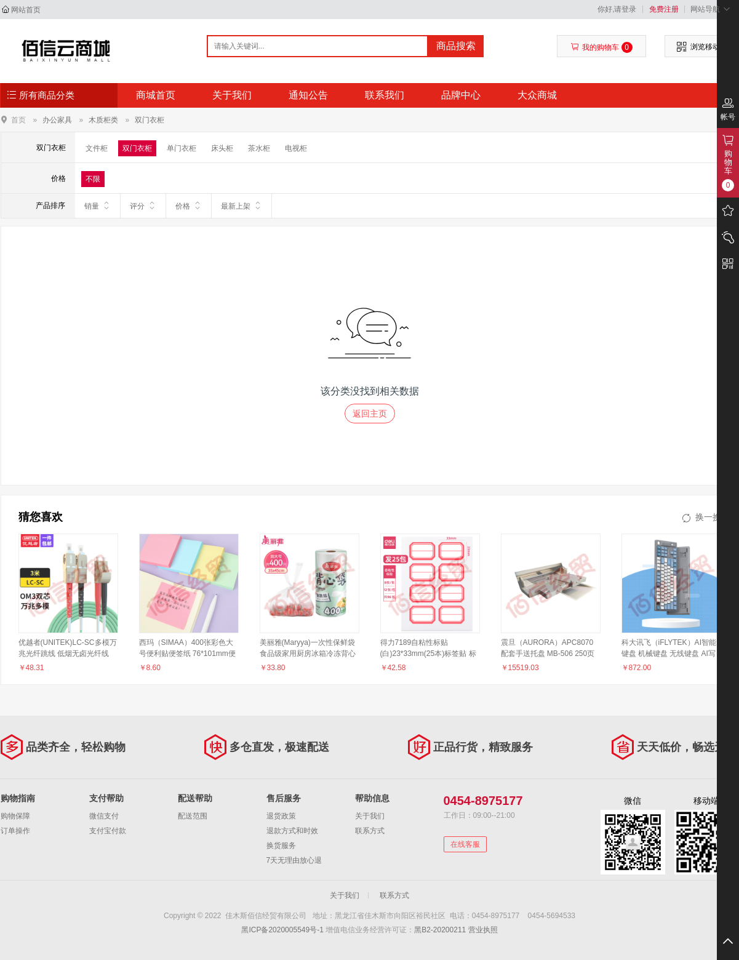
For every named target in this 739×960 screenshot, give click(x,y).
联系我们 (384, 95)
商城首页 (155, 95)
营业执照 (483, 930)
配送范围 (192, 816)
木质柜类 (103, 120)
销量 (97, 205)
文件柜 (97, 148)
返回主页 (370, 413)
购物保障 (15, 816)
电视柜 (296, 148)
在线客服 (465, 844)
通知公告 (308, 95)
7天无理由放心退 (294, 860)
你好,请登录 (616, 9)
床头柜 (222, 148)
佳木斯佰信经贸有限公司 (66, 50)
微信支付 (104, 816)
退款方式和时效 (292, 830)
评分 (143, 205)
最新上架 (241, 205)
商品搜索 (456, 46)
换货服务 (281, 845)
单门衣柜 (181, 148)
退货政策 (281, 816)
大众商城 (537, 95)
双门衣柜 (149, 120)
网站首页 (26, 10)
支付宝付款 (107, 830)
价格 (188, 205)
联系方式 (370, 830)
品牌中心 (461, 95)
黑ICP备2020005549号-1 (282, 930)
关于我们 (232, 95)
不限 (93, 179)
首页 (18, 120)
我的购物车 (601, 47)
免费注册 (664, 9)
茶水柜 (259, 148)
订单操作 (15, 830)
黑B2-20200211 (440, 930)
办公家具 (57, 120)
